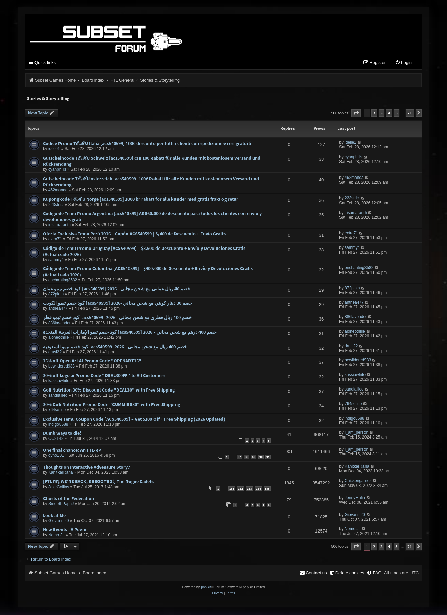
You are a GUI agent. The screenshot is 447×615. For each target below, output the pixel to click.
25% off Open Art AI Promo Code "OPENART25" (92, 362)
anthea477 (58, 310)
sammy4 (56, 261)
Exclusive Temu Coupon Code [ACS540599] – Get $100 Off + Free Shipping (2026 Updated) (134, 420)
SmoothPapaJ (61, 505)
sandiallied (58, 396)
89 (253, 458)
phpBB (206, 588)
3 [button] (381, 114)
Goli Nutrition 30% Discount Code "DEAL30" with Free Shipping (109, 391)
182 (240, 490)
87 (239, 458)
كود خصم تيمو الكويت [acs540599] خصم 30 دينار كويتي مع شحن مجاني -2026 (117, 305)
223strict (56, 206)
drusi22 (55, 353)
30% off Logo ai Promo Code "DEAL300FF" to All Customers (104, 377)
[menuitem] (403, 64)
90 (261, 458)
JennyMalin (355, 499)
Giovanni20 (58, 522)
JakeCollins (58, 488)
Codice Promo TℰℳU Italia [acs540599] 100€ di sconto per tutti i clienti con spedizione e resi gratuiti (147, 145)
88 (246, 458)
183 (249, 490)
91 (268, 458)
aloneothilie (58, 338)
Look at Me (54, 517)
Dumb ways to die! (62, 435)
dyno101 (56, 457)
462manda (58, 191)
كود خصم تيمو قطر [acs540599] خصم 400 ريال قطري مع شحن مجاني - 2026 (117, 319)
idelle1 (54, 150)
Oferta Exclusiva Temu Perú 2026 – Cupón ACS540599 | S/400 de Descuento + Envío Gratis (134, 235)
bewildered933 (61, 367)
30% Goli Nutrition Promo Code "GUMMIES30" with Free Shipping (111, 406)
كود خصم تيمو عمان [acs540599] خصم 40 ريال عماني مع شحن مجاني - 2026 (116, 290)
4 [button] (389, 114)
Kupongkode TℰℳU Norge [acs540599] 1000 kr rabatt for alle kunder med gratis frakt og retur (140, 200)
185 (267, 490)
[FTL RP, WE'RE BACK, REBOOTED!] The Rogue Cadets (98, 483)
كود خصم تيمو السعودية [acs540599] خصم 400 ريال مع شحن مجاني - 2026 (115, 348)
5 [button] (396, 114)
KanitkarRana (60, 474)
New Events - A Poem (64, 531)
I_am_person (356, 434)
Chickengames (358, 482)
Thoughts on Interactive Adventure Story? (86, 469)
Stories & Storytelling (48, 100)
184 (258, 490)
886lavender (59, 324)
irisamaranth (59, 226)
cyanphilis (57, 170)
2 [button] (374, 114)
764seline (57, 411)
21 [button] (409, 114)
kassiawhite (58, 382)
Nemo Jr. (56, 536)
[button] (356, 114)
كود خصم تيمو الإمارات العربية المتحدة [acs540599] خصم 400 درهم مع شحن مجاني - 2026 (130, 333)
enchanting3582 (62, 281)
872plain (56, 295)
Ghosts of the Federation (68, 500)
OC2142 (56, 440)
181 (231, 490)
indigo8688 (58, 425)
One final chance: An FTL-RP (72, 452)
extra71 (55, 240)
